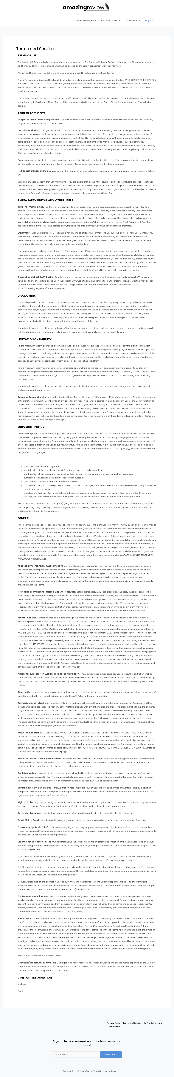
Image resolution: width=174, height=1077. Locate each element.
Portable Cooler (113, 20)
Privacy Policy (113, 1023)
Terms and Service (132, 1023)
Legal (150, 20)
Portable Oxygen (90, 20)
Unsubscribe (114, 1026)
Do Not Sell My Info (154, 1023)
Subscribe (111, 1054)
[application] (98, 20)
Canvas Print (134, 20)
